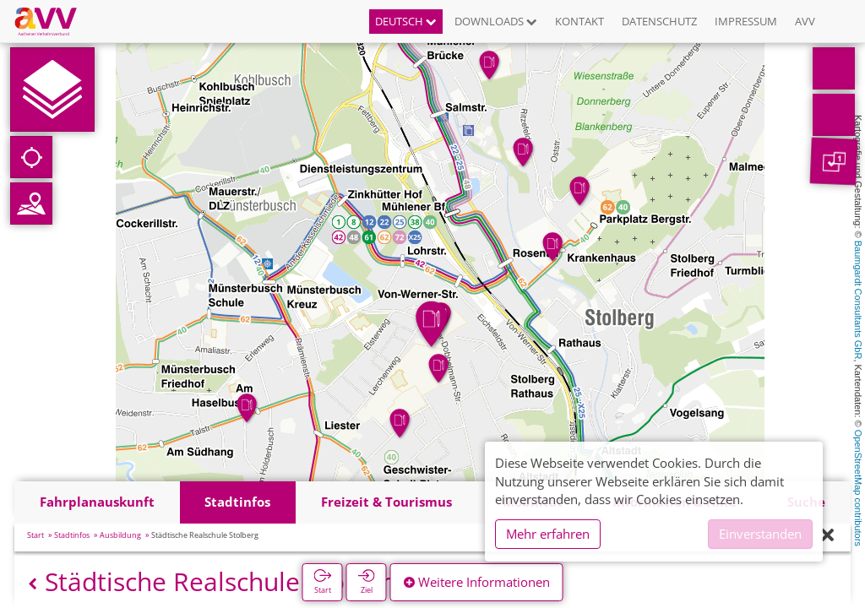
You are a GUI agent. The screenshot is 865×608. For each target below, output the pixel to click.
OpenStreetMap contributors (858, 488)
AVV (805, 21)
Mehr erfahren (548, 533)
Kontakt (579, 21)
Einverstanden (760, 533)
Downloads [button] (495, 21)
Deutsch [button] (406, 21)
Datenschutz (659, 21)
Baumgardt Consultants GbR (858, 300)
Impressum (746, 21)
